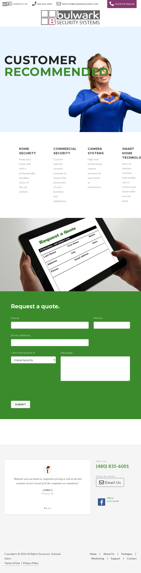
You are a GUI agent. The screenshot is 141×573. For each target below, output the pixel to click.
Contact (132, 558)
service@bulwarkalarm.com (77, 3)
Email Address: (21, 335)
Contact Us (17, 3)
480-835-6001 (42, 3)
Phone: (98, 318)
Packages (126, 553)
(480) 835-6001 (112, 466)
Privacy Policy (31, 563)
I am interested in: (23, 352)
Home (93, 553)
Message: (67, 352)
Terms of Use (12, 563)
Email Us (110, 482)
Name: (15, 318)
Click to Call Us (121, 3)
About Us (108, 553)
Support (115, 558)
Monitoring (97, 558)
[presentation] (39, 393)
